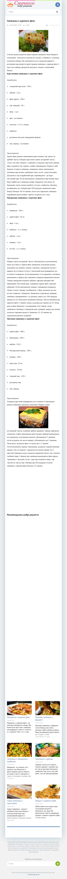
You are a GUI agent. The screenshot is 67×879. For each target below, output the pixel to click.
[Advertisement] (33, 488)
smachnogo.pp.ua (34, 874)
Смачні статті (11, 720)
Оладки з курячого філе (45, 800)
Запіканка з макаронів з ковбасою (17, 760)
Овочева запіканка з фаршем (44, 718)
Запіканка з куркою (44, 759)
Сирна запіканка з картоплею (15, 802)
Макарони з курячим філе (18, 717)
